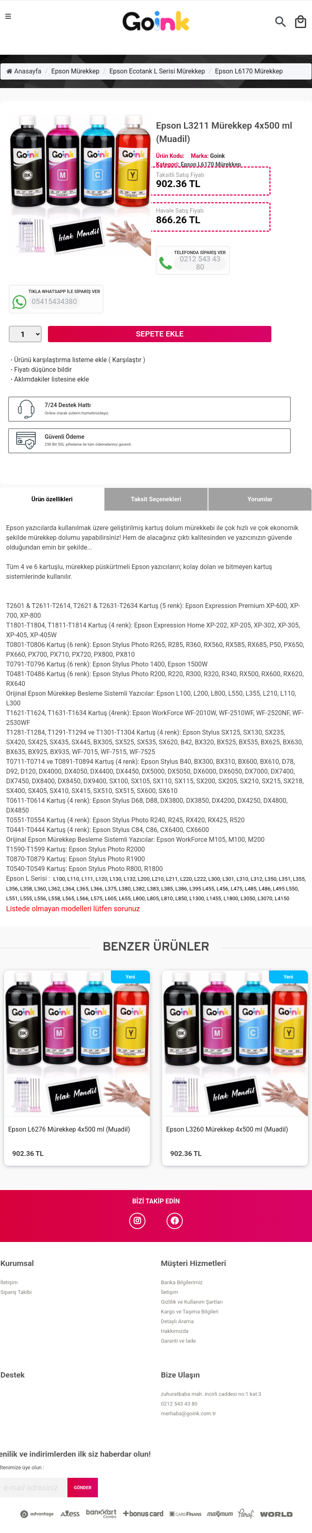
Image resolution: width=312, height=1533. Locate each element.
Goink (217, 156)
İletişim (8, 1282)
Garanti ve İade (178, 1341)
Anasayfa (23, 71)
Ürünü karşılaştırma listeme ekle (58, 360)
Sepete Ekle (159, 334)
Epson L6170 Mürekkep (249, 71)
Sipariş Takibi (16, 1292)
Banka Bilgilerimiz (182, 1282)
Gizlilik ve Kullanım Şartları (192, 1302)
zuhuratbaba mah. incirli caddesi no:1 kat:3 (211, 1394)
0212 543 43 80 (179, 1404)
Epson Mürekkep (75, 71)
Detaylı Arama (177, 1321)
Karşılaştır (126, 360)
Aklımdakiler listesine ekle (49, 379)
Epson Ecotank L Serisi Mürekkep (157, 71)
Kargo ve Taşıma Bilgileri (190, 1312)
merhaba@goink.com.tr (188, 1413)
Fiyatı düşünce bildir (40, 369)
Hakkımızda (174, 1331)
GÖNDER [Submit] (82, 1487)
